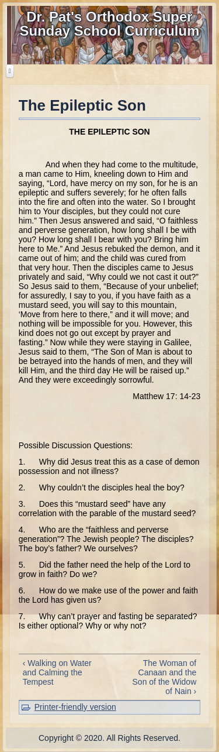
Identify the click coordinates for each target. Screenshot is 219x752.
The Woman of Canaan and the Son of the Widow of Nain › (165, 677)
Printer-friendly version (75, 707)
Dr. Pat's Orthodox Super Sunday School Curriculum (109, 24)
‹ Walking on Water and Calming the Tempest (57, 672)
